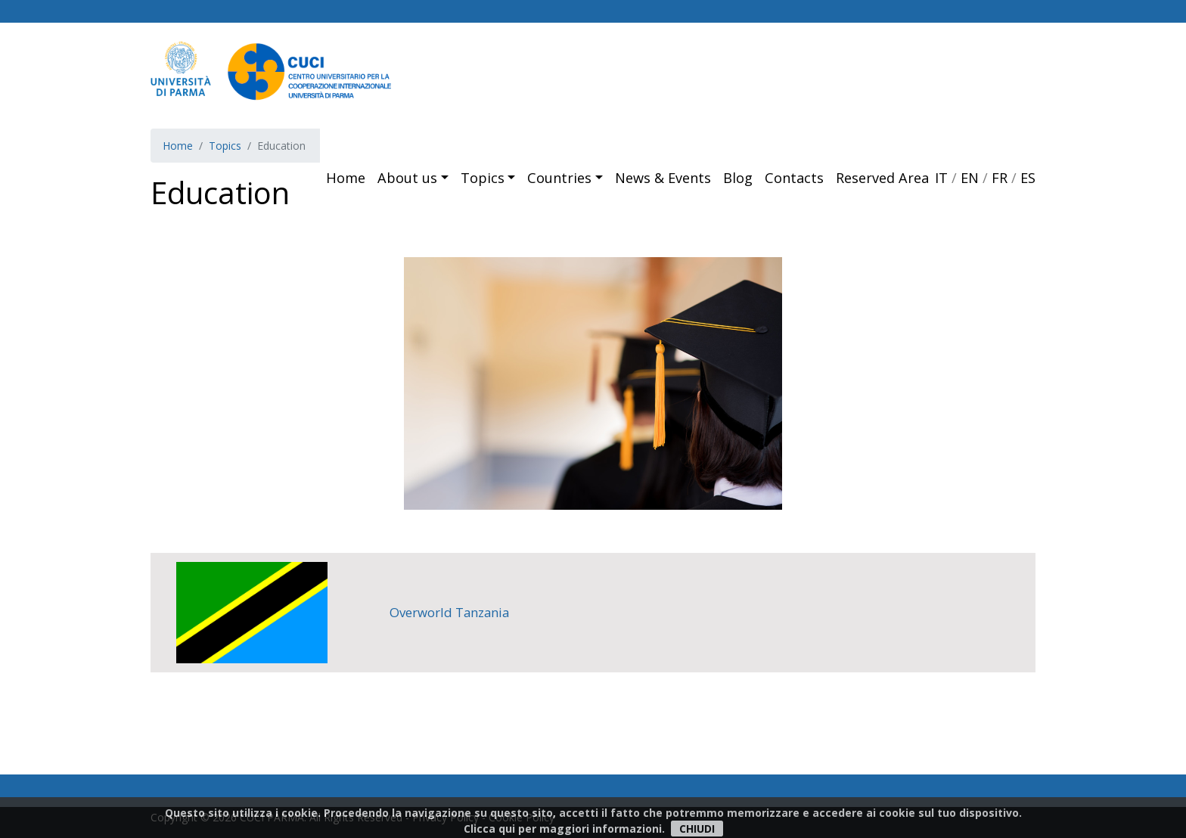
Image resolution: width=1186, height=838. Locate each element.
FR (999, 178)
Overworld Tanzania (449, 612)
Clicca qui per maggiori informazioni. (564, 828)
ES (1027, 178)
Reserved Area (882, 178)
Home (345, 178)
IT (941, 178)
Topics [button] (483, 178)
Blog (738, 178)
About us (407, 178)
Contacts (794, 178)
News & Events (663, 178)
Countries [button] (559, 178)
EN (970, 178)
